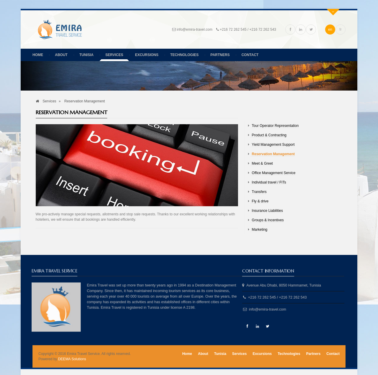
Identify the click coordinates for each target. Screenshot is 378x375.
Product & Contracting (269, 135)
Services (114, 55)
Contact (250, 55)
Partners (220, 55)
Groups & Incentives (268, 220)
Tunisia (86, 55)
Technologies (184, 55)
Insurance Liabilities (267, 211)
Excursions (146, 55)
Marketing (260, 229)
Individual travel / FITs (269, 182)
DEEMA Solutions (72, 359)
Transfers (259, 192)
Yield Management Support (273, 145)
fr (340, 29)
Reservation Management (273, 154)
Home (37, 55)
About (61, 55)
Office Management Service (274, 173)
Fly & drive (260, 201)
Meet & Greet (262, 163)
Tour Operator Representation (275, 126)
